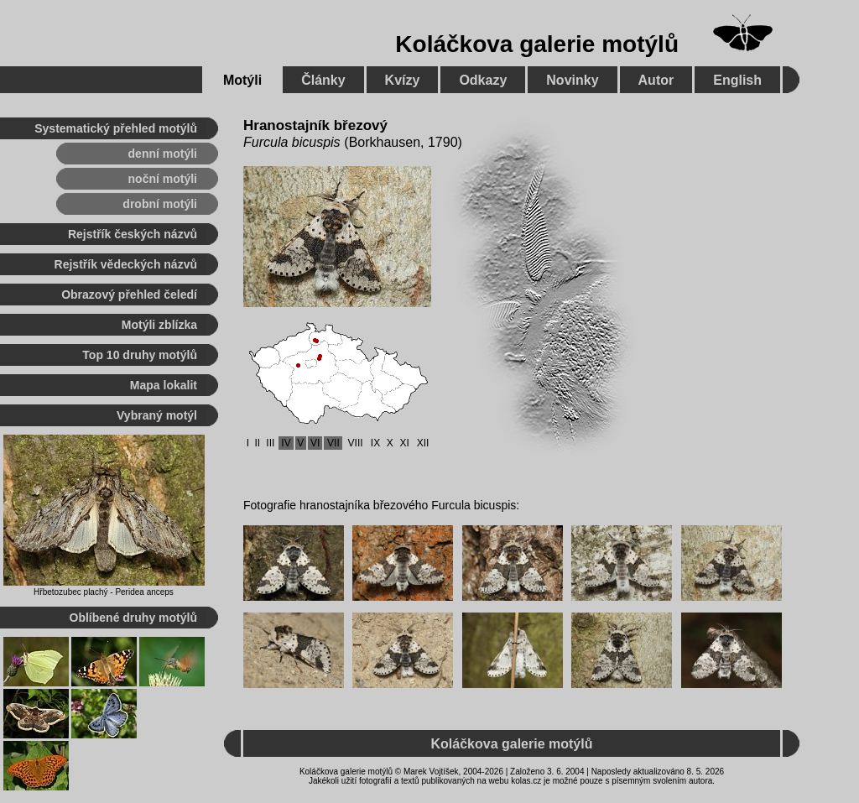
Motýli (242, 80)
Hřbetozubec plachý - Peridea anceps (104, 592)
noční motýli (162, 178)
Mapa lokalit (163, 385)
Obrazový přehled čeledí (129, 294)
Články (323, 80)
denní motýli (162, 153)
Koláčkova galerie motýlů (537, 44)
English (737, 80)
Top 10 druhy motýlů (139, 355)
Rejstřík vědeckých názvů (126, 264)
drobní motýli (159, 204)
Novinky (572, 80)
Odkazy (483, 80)
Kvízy (402, 80)
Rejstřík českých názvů (132, 234)
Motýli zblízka (159, 324)
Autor (656, 80)
